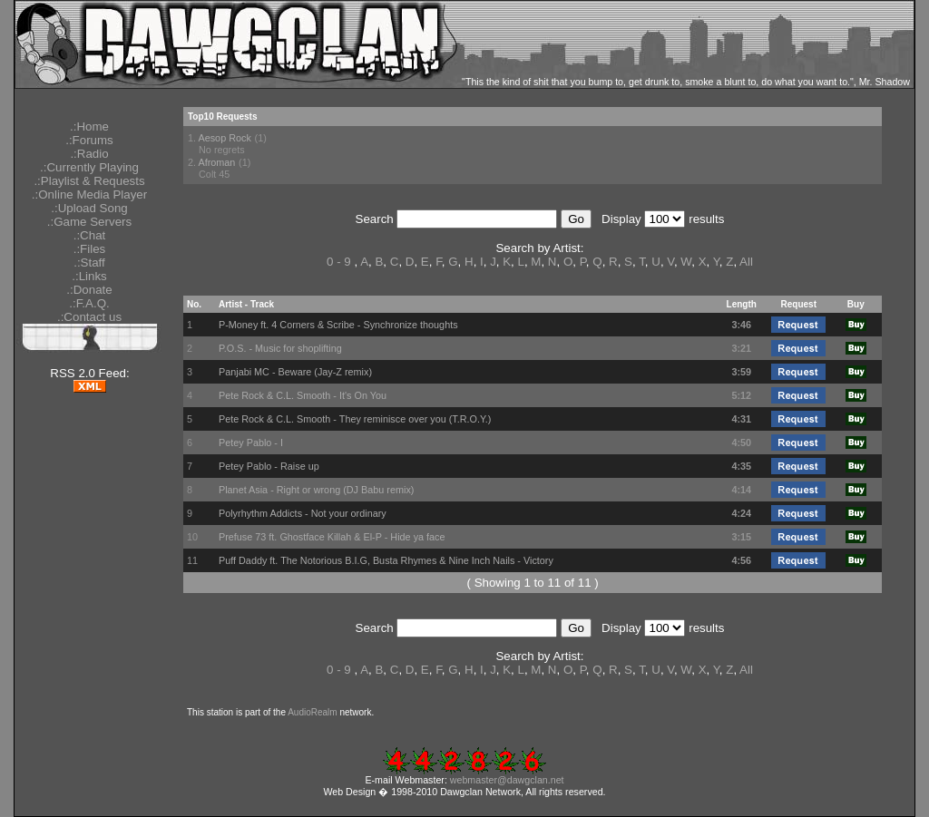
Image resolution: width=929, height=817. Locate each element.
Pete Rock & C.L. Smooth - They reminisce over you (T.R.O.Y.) (355, 418)
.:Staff (89, 262)
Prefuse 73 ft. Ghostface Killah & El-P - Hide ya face (332, 536)
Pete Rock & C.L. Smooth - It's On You (302, 395)
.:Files (89, 249)
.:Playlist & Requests (89, 181)
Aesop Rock (224, 137)
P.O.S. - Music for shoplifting (280, 348)
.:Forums (89, 140)
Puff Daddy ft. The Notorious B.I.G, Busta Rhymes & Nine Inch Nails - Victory (386, 560)
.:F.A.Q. (89, 303)
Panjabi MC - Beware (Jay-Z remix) (295, 371)
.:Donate (89, 290)
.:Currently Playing (89, 167)
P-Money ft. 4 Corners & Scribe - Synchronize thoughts (338, 324)
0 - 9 (339, 261)
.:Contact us (89, 317)
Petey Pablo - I (251, 442)
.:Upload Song (89, 208)
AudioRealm (312, 712)
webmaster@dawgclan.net (507, 779)
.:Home (89, 126)
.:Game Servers (89, 222)
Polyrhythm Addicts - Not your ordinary (302, 513)
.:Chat (89, 235)
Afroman (216, 162)
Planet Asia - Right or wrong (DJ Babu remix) (316, 489)
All (746, 261)
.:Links (89, 276)
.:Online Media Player (89, 194)
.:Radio (89, 153)
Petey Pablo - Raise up (269, 466)
